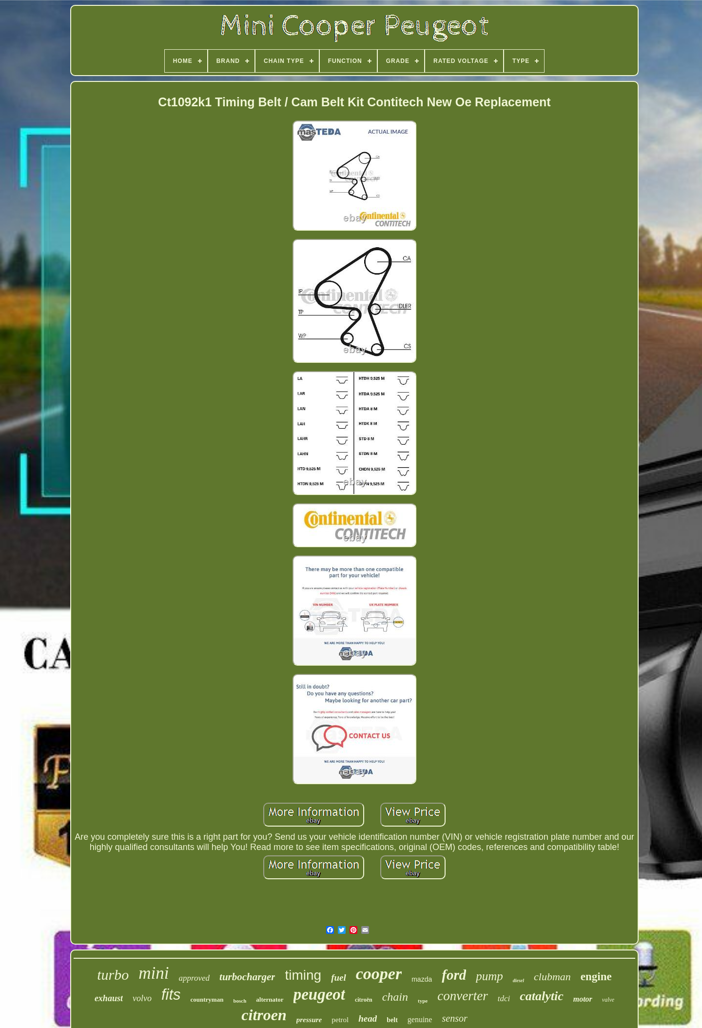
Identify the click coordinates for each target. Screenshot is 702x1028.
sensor (454, 1018)
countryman (207, 999)
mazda (421, 979)
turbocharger (247, 977)
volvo (142, 998)
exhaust (109, 998)
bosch (239, 1001)
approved (194, 978)
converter (462, 995)
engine (596, 976)
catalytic (542, 996)
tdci (504, 998)
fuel (338, 977)
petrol (340, 1020)
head (367, 1018)
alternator (269, 999)
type (423, 1001)
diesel (518, 980)
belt (392, 1020)
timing (303, 975)
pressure (309, 1020)
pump (489, 976)
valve (608, 999)
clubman (552, 976)
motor (582, 999)
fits (171, 994)
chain (395, 996)
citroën (363, 999)
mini (153, 973)
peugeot (319, 994)
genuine (420, 1019)
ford (454, 975)
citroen (263, 1015)
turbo (113, 975)
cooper (379, 974)
